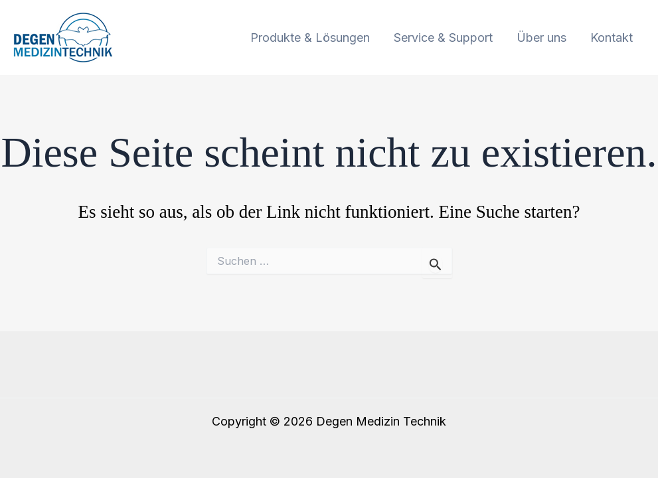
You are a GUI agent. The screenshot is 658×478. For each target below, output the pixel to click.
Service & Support (443, 37)
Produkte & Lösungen (310, 37)
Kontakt (611, 37)
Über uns (541, 37)
